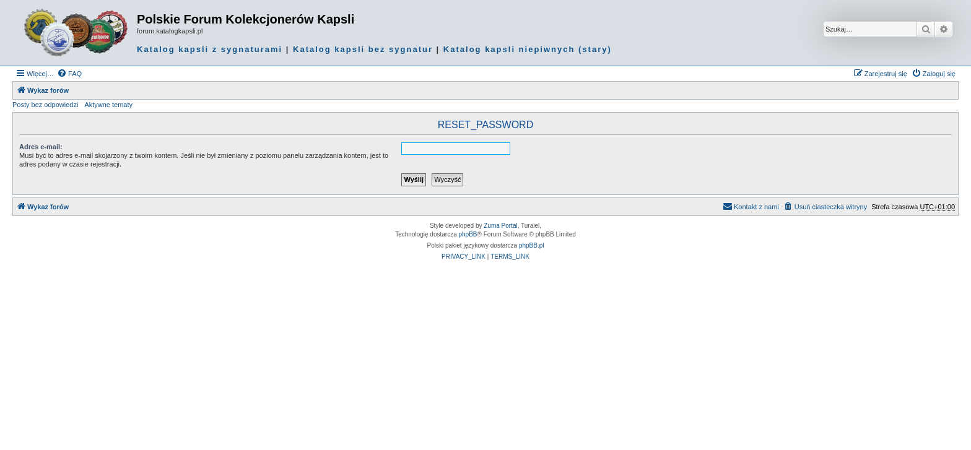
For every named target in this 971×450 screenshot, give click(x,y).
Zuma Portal (500, 225)
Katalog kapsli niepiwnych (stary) (527, 49)
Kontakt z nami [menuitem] (751, 206)
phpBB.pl (531, 245)
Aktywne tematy (108, 104)
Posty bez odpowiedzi (45, 104)
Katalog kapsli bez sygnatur (363, 49)
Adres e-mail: (41, 146)
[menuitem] (69, 73)
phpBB (468, 234)
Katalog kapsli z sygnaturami (209, 49)
